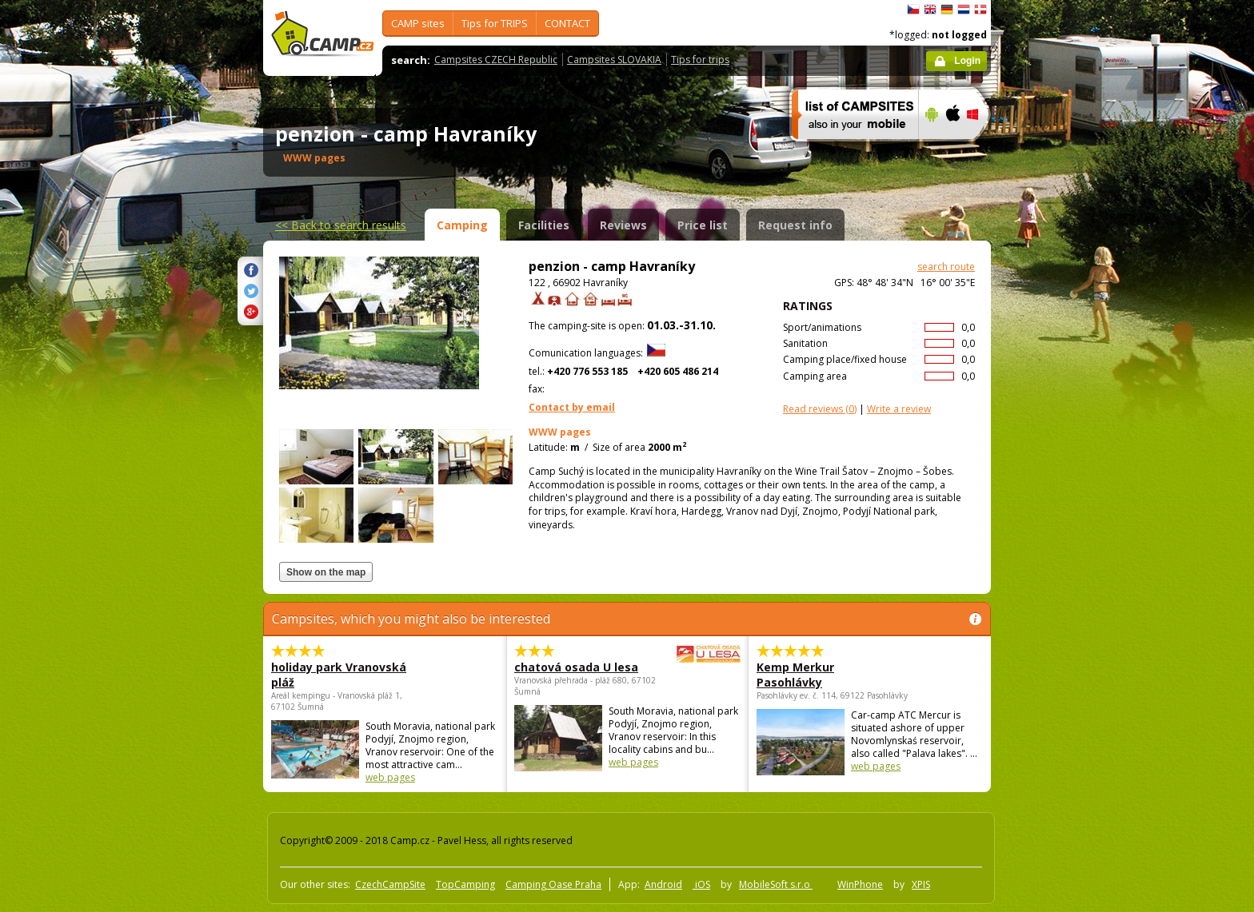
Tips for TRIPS (494, 23)
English (930, 9)
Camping (462, 225)
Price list (702, 225)
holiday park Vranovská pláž (338, 674)
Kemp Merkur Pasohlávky (795, 674)
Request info (795, 225)
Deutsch (946, 9)
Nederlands (963, 9)
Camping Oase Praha (553, 884)
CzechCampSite (390, 884)
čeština (913, 9)
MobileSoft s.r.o (776, 884)
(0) (820, 409)
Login (967, 60)
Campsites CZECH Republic (495, 59)
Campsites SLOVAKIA (614, 59)
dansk (980, 9)
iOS (701, 884)
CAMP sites (418, 23)
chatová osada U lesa (583, 667)
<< (340, 225)
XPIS (921, 884)
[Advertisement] (1058, 480)
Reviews (623, 225)
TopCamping (465, 884)
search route (946, 266)
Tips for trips (700, 59)
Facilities (543, 225)
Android (663, 884)
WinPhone (860, 884)
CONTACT (567, 23)
